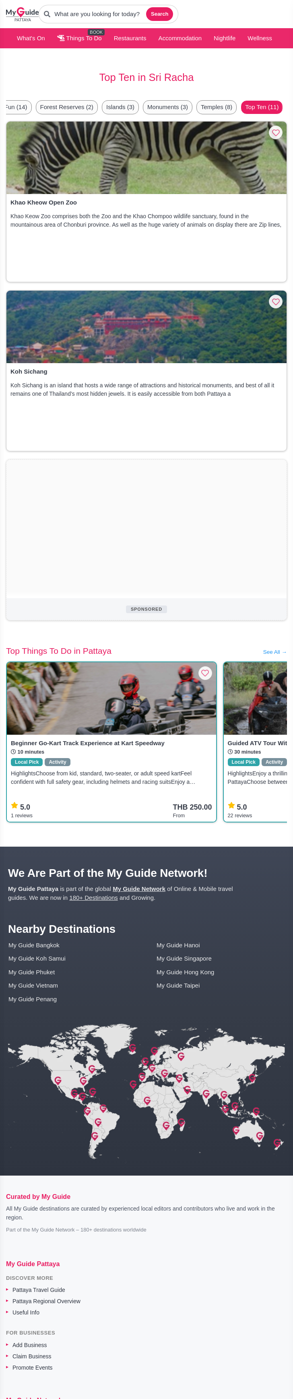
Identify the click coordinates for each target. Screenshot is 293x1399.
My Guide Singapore (184, 958)
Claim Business (31, 1356)
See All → (275, 652)
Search (159, 14)
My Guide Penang (32, 999)
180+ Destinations (93, 897)
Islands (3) (120, 106)
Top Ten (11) (262, 106)
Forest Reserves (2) (67, 106)
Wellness (260, 38)
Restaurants (130, 38)
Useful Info (25, 1312)
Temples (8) (216, 106)
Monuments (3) (167, 106)
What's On (31, 38)
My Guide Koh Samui (37, 958)
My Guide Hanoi (178, 945)
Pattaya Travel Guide (38, 1290)
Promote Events (32, 1367)
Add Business (29, 1345)
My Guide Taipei (178, 985)
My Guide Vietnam (33, 985)
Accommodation (180, 38)
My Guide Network (139, 888)
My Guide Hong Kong (185, 972)
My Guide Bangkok (34, 945)
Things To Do (79, 38)
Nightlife (224, 38)
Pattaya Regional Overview (46, 1301)
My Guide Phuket (31, 972)
